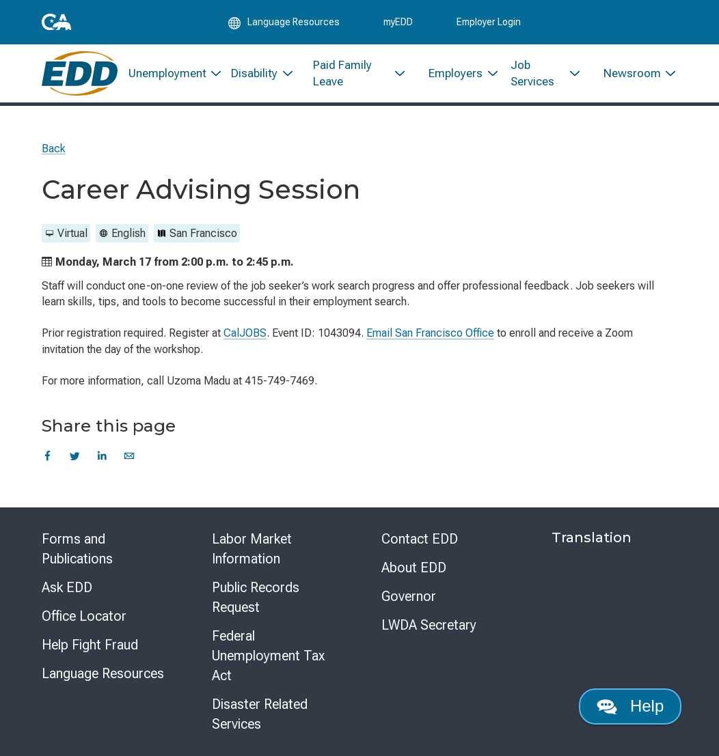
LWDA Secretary (428, 625)
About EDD (413, 567)
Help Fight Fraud (90, 644)
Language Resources (103, 673)
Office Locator (84, 616)
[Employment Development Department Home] (80, 73)
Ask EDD (67, 587)
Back (54, 148)
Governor (408, 596)
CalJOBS (245, 332)
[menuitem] (169, 73)
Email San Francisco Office (430, 332)
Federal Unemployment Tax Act (268, 656)
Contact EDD (419, 539)
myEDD (398, 21)
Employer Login (489, 21)
